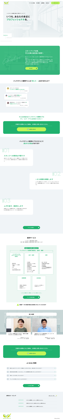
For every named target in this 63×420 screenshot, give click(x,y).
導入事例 (38, 2)
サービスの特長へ (33, 227)
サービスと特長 (32, 2)
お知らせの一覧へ (53, 395)
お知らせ (47, 2)
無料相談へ (33, 68)
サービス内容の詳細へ (33, 297)
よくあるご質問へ (33, 385)
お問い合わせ (55, 2)
